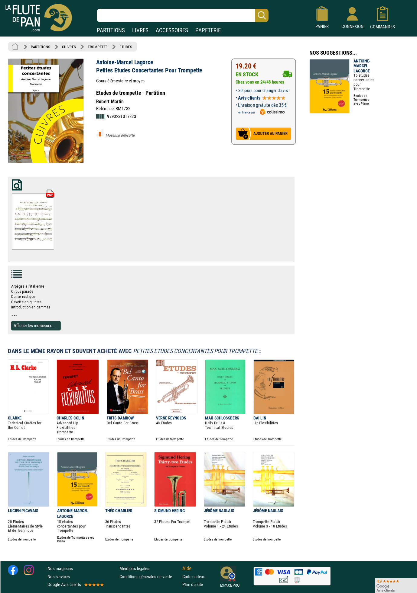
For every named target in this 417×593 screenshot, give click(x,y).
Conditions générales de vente (149, 576)
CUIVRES (69, 46)
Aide (186, 568)
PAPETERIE (208, 30)
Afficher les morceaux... (34, 325)
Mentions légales (134, 568)
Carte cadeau (193, 576)
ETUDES (125, 46)
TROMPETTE (98, 46)
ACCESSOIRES (172, 30)
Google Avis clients (75, 584)
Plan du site (192, 584)
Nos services (58, 576)
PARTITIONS (111, 30)
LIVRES (140, 30)
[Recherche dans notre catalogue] (183, 15)
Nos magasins (60, 568)
